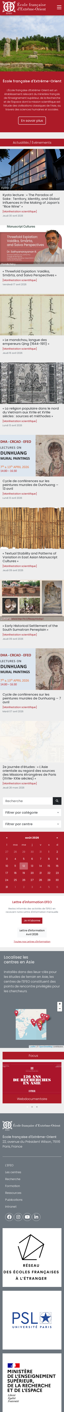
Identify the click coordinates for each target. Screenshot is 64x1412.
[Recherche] (28, 801)
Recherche (12, 1179)
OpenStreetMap (46, 1047)
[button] (40, 1027)
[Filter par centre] (32, 824)
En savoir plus (32, 120)
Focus (33, 1055)
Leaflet (32, 1047)
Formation (12, 1186)
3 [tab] (36, 1107)
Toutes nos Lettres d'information (32, 941)
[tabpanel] (32, 1083)
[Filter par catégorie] (32, 812)
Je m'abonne (32, 920)
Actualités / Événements (32, 142)
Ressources (13, 1193)
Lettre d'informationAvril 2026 (32, 932)
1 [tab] (27, 1107)
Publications (13, 1200)
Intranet (11, 1207)
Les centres (13, 1172)
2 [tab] (32, 1107)
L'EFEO (9, 1165)
